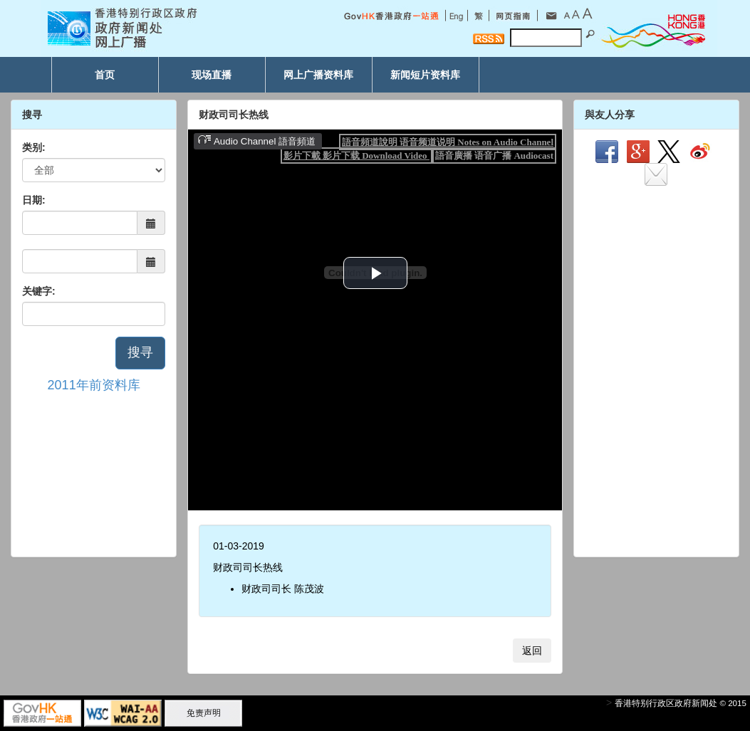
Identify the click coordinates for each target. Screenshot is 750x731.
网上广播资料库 (318, 74)
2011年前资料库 (94, 385)
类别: (34, 147)
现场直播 (211, 74)
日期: (34, 200)
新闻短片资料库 (425, 74)
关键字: (39, 291)
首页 (105, 74)
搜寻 (140, 352)
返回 (532, 650)
